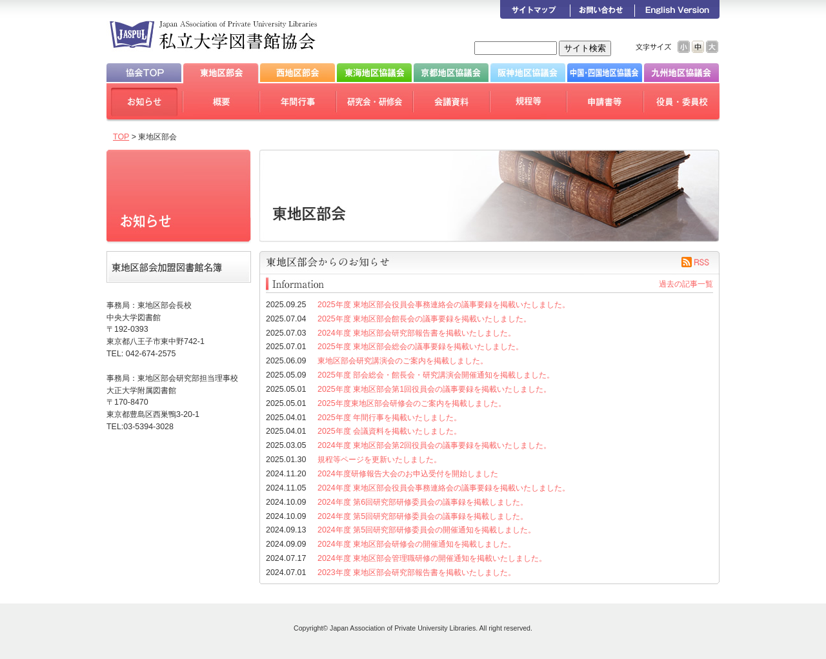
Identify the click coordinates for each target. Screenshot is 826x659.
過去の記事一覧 (686, 284)
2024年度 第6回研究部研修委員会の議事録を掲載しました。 (422, 502)
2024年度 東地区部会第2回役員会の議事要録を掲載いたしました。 (434, 445)
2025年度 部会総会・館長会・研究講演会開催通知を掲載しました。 (435, 375)
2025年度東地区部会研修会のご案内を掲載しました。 (411, 403)
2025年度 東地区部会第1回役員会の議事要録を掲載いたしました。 (434, 389)
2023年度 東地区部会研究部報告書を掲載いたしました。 (416, 572)
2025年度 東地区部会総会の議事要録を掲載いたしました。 (420, 346)
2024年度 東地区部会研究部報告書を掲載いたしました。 (416, 333)
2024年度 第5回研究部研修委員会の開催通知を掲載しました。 (426, 529)
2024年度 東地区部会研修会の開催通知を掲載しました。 (416, 544)
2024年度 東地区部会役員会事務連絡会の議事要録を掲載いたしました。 (443, 487)
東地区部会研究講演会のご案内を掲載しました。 (402, 360)
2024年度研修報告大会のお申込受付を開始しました (407, 473)
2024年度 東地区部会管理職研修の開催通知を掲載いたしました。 (432, 558)
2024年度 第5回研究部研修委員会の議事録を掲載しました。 (422, 516)
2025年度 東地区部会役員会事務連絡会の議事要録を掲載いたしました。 (443, 304)
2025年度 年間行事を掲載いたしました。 (389, 417)
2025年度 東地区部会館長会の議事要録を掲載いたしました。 (424, 318)
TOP (121, 136)
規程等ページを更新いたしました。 (379, 459)
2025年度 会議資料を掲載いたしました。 (389, 431)
